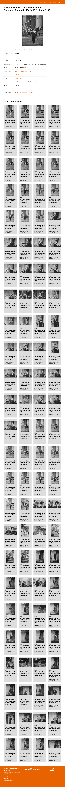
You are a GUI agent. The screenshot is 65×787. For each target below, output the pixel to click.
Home (41, 2)
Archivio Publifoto (53, 2)
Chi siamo (46, 2)
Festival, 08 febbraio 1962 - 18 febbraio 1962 (26, 57)
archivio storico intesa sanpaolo (15, 2)
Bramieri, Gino (18, 78)
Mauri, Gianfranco (19, 71)
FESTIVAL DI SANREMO (21, 92)
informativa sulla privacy (8, 780)
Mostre (59, 2)
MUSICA (31, 92)
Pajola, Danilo (27, 71)
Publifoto (17, 74)
